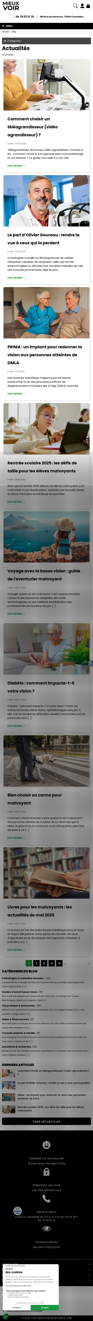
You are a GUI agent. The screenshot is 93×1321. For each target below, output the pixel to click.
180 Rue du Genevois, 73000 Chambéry (62, 16)
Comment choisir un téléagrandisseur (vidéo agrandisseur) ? (32, 127)
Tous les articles (46, 1122)
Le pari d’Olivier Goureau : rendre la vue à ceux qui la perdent (46, 1085)
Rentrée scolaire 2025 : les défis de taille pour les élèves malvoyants (43, 1109)
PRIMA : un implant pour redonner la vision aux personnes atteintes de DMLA (44, 355)
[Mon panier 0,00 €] (88, 6)
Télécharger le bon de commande (24, 1310)
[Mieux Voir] (11, 6)
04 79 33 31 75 (25, 16)
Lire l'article (16, 165)
